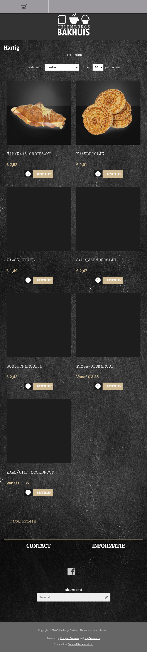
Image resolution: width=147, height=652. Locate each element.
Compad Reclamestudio (80, 644)
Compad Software (69, 638)
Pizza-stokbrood (94, 366)
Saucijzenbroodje (96, 259)
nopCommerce (92, 638)
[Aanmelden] (69, 597)
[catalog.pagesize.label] (98, 67)
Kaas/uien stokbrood (30, 472)
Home (67, 54)
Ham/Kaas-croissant (29, 153)
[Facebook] (71, 571)
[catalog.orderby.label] (62, 67)
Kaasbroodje (90, 153)
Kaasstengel (21, 259)
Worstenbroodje (24, 366)
